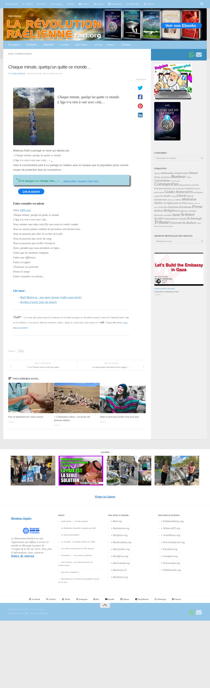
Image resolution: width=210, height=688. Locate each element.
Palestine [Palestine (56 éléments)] (173, 207)
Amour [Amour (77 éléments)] (193, 173)
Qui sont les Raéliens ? (70, 572)
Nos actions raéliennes (83, 555)
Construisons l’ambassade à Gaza (166, 292)
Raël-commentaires (20, 54)
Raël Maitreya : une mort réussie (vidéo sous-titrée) (51, 297)
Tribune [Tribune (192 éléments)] (161, 222)
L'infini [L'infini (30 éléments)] (173, 196)
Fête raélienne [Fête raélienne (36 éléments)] (177, 188)
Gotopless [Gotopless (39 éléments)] (188, 188)
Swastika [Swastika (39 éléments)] (182, 219)
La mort (21, 351)
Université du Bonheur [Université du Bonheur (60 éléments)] (183, 222)
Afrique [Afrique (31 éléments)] (157, 173)
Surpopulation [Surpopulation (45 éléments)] (171, 218)
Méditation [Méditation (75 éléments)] (189, 199)
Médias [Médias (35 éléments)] (178, 200)
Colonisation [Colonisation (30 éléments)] (175, 181)
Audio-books (66, 521)
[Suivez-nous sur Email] (199, 55)
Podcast (149, 4)
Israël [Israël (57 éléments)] (167, 195)
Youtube (84, 4)
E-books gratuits (81, 521)
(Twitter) (27, 4)
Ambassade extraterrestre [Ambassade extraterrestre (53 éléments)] (174, 173)
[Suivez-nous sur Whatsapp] (192, 55)
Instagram (57, 4)
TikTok (41, 4)
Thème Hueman (42, 613)
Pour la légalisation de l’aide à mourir (25, 417)
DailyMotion (115, 4)
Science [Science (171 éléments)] (188, 214)
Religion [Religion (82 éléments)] (170, 210)
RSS (70, 4)
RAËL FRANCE (14, 16)
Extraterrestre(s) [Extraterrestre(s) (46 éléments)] (162, 188)
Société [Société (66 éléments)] (158, 218)
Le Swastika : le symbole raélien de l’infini (78, 542)
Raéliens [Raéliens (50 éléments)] (158, 210)
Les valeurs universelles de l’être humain (77, 548)
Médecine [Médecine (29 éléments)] (171, 200)
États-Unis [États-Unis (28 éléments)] (158, 226)
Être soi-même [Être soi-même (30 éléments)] (167, 226)
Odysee (99, 4)
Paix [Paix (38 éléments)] (166, 207)
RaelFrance (18, 73)
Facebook (12, 4)
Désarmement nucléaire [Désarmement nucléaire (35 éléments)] (189, 185)
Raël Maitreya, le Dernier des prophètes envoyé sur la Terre (78, 580)
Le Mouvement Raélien (70, 535)
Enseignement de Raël (164, 289)
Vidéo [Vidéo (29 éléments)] (199, 223)
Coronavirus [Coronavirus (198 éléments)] (166, 184)
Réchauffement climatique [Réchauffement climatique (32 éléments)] (186, 211)
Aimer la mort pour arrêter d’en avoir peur (119, 417)
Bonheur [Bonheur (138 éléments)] (178, 176)
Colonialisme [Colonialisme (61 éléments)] (162, 180)
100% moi (25, 210)
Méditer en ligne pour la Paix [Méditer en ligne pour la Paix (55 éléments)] (171, 203)
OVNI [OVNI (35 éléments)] (160, 207)
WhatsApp (133, 4)
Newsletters (65, 555)
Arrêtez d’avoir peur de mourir (38, 302)
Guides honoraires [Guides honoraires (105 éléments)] (178, 192)
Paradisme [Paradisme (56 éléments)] (185, 207)
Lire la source (31, 191)
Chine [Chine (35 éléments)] (188, 177)
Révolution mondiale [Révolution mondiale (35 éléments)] (163, 215)
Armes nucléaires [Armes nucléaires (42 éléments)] (162, 177)
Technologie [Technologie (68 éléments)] (194, 218)
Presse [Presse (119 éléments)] (197, 206)
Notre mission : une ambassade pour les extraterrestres (75, 563)
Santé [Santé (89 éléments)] (176, 215)
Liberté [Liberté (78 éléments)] (181, 195)
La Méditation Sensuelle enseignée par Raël (78, 528)
